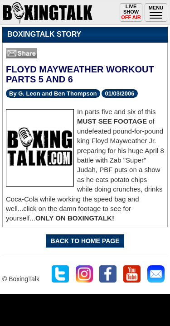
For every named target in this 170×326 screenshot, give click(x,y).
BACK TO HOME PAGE (85, 240)
